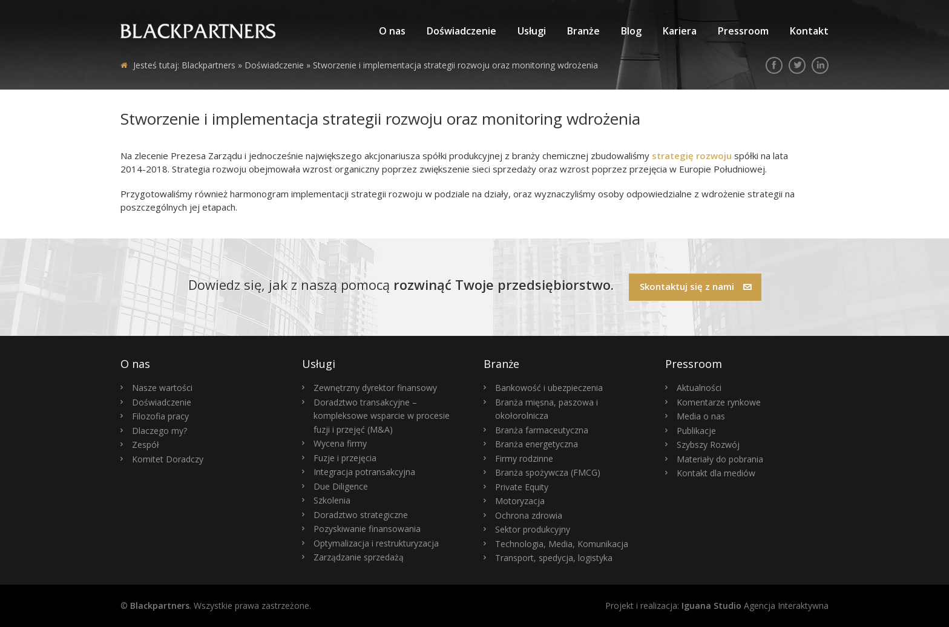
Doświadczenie (461, 31)
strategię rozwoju (690, 155)
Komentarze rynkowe (719, 402)
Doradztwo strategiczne (361, 514)
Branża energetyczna (536, 444)
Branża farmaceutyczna (541, 430)
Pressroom (743, 31)
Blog (631, 31)
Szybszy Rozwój (708, 444)
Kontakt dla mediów (716, 473)
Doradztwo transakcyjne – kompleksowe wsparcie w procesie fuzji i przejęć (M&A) (382, 415)
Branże (583, 31)
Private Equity (521, 487)
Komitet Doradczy (167, 459)
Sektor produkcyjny (532, 529)
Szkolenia (332, 500)
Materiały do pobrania (720, 459)
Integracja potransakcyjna (364, 472)
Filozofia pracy (160, 416)
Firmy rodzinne (524, 458)
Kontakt (809, 31)
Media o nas (701, 416)
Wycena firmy (340, 443)
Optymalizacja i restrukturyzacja (376, 543)
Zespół (145, 444)
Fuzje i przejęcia (345, 458)
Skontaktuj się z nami (696, 286)
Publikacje (696, 430)
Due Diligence (341, 486)
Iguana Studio (711, 605)
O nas (392, 31)
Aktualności (699, 387)
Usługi (531, 31)
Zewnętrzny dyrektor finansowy (375, 387)
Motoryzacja (520, 501)
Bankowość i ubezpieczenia (549, 387)
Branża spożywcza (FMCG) (547, 472)
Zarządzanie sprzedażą (359, 557)
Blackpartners (208, 65)
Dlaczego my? (159, 430)
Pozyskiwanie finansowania (367, 528)
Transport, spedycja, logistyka (553, 557)
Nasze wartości (162, 387)
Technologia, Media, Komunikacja (561, 544)
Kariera (680, 31)
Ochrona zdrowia (528, 515)
